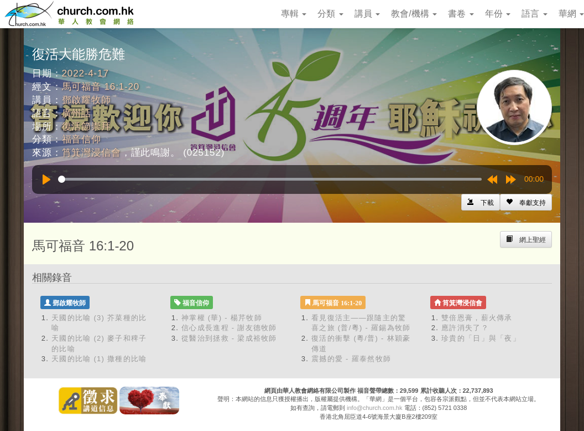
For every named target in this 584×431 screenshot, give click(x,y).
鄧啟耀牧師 (86, 100)
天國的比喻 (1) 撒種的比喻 (99, 359)
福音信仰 (81, 139)
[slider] (270, 179)
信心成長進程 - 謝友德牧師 (229, 328)
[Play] (46, 179)
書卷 (460, 13)
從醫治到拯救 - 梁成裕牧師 (229, 338)
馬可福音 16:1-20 (101, 86)
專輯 (293, 13)
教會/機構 (414, 13)
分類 (330, 13)
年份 (497, 13)
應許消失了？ (465, 328)
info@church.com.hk (374, 407)
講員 (367, 13)
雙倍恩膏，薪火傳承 (477, 318)
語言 (534, 13)
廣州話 (77, 113)
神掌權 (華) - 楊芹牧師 (221, 318)
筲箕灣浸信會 (91, 152)
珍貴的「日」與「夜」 (480, 338)
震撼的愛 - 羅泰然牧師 (351, 359)
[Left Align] (526, 202)
